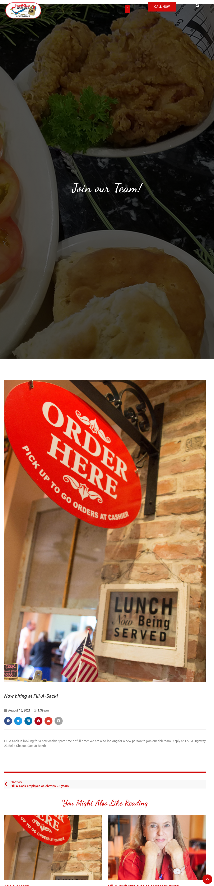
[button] (127, 9)
